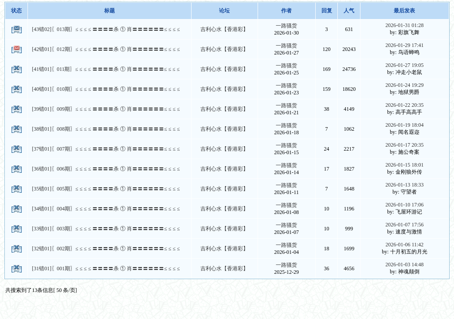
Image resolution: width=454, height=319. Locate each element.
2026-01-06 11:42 (404, 244)
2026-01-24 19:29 (404, 85)
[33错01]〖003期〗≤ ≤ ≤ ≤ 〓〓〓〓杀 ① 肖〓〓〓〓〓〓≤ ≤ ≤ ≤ (106, 229)
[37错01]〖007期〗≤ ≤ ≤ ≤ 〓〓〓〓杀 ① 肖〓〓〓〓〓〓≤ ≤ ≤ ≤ (106, 149)
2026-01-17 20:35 (404, 145)
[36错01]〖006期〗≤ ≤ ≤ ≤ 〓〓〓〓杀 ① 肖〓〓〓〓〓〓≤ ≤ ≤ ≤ (106, 169)
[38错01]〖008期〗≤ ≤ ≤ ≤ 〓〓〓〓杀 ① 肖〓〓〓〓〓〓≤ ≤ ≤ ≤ (106, 129)
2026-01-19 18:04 (404, 125)
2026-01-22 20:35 (404, 105)
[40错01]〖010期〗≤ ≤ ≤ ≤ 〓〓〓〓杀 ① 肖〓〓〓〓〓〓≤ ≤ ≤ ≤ (106, 89)
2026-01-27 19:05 (404, 65)
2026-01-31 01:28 (404, 25)
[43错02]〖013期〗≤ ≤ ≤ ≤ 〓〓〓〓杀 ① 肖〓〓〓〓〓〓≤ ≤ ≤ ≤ (106, 29)
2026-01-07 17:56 (404, 225)
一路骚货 (286, 26)
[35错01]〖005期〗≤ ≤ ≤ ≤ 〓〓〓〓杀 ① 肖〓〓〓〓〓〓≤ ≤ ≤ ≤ (106, 189)
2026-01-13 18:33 (404, 185)
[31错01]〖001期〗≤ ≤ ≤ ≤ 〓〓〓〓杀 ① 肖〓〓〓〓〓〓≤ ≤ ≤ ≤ (106, 268)
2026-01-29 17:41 (404, 45)
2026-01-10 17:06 (404, 205)
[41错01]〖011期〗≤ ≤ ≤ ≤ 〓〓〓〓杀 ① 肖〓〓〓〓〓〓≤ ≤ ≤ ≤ (106, 69)
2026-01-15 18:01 (404, 165)
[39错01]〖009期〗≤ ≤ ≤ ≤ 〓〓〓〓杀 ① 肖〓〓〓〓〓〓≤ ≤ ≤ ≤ (106, 109)
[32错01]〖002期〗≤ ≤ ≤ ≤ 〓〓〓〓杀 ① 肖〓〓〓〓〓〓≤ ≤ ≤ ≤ (106, 248)
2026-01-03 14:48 (404, 264)
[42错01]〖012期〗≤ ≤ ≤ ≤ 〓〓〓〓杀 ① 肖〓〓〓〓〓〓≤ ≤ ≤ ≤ (106, 49)
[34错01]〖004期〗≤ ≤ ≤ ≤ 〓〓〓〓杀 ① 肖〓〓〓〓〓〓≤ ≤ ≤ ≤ (106, 209)
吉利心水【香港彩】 (224, 29)
